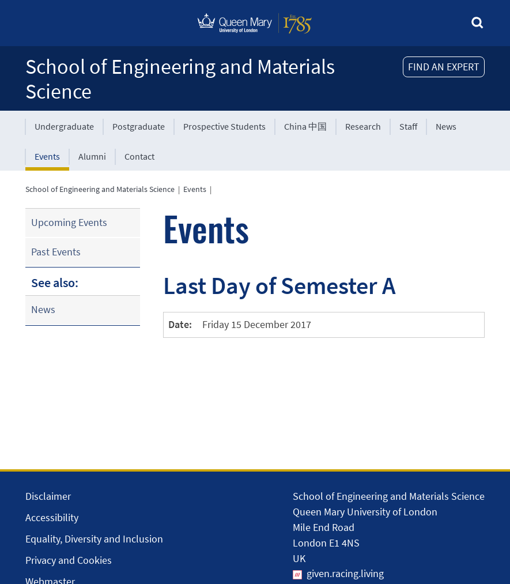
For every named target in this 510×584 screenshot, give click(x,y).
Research (363, 126)
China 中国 (305, 126)
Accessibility (51, 517)
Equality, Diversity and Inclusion (94, 538)
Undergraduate (64, 126)
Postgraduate (138, 126)
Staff (408, 126)
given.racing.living (345, 573)
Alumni (92, 156)
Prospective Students (224, 126)
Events (47, 156)
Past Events (56, 251)
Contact (139, 156)
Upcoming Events (69, 222)
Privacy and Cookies (68, 560)
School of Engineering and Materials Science (180, 79)
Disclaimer (48, 496)
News (446, 126)
